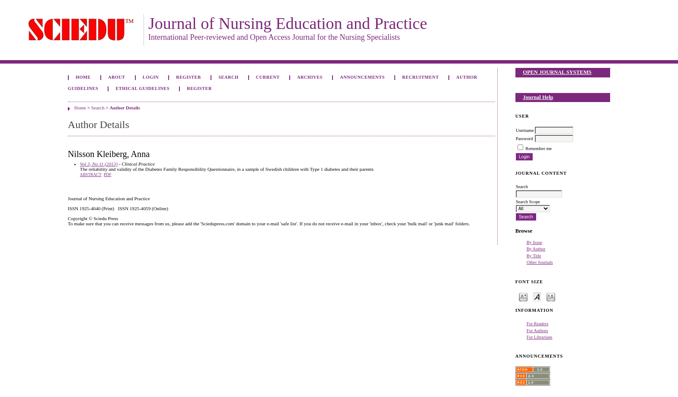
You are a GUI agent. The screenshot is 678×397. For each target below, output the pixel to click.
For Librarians (540, 337)
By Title (534, 255)
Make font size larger (551, 296)
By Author (536, 249)
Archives (310, 77)
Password (524, 138)
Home (83, 77)
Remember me (538, 148)
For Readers (538, 323)
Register (188, 77)
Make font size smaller (523, 296)
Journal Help (538, 97)
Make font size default (537, 296)
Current (268, 77)
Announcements (362, 77)
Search (228, 77)
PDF (107, 175)
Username (525, 130)
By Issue (534, 242)
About (116, 77)
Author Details (124, 107)
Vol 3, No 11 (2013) (99, 163)
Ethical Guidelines (142, 88)
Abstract (91, 175)
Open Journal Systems (557, 72)
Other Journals (540, 262)
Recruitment (420, 77)
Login (151, 77)
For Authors (537, 330)
